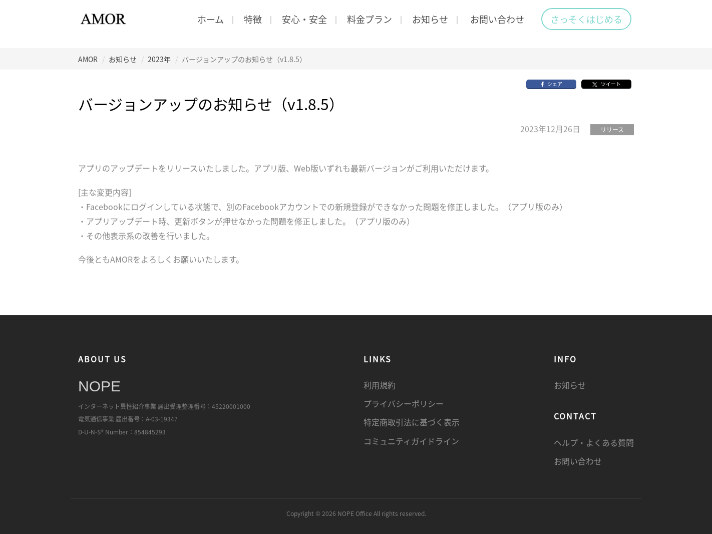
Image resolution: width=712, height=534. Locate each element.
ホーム (210, 19)
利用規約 (380, 385)
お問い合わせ (497, 19)
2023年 (159, 59)
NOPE (99, 386)
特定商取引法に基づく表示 (412, 422)
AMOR (88, 59)
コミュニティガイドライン (411, 441)
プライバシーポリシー (404, 404)
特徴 (253, 19)
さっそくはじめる (586, 19)
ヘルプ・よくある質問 (594, 442)
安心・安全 (304, 19)
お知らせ (430, 19)
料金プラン (369, 19)
